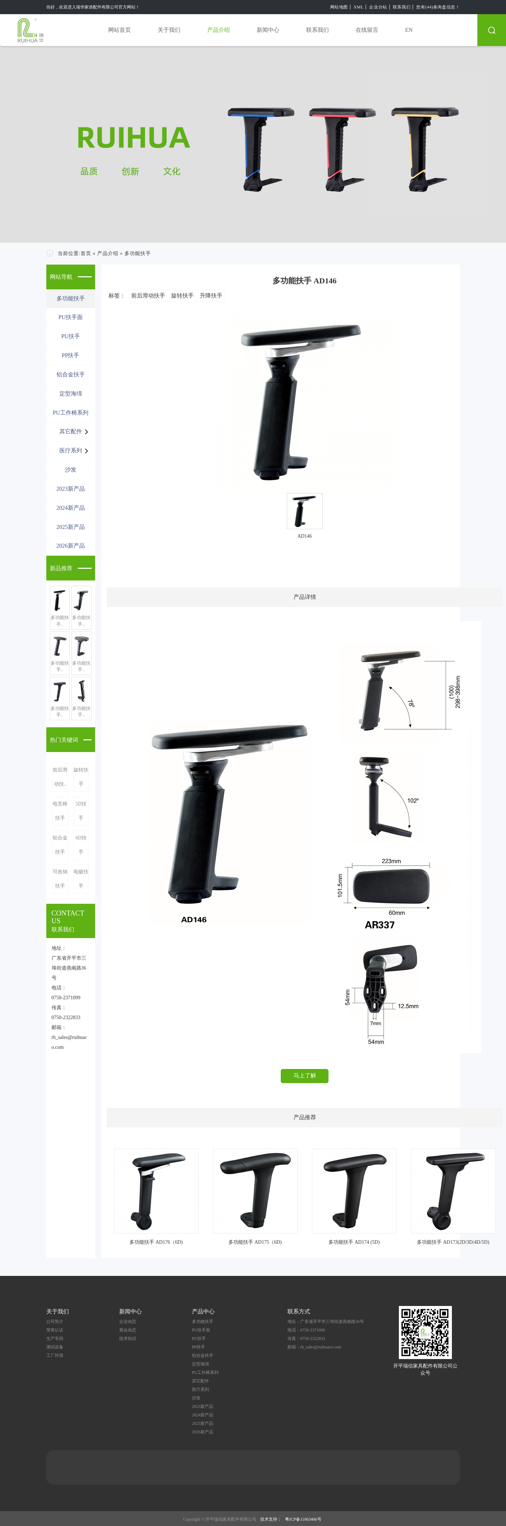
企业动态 (127, 1321)
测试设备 (54, 1347)
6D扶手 (80, 845)
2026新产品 (71, 546)
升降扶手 (211, 296)
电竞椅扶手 (60, 811)
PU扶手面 (70, 317)
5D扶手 (80, 811)
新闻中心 (268, 30)
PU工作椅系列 (70, 413)
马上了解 (304, 1076)
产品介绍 (218, 30)
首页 (86, 253)
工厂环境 (54, 1355)
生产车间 (54, 1338)
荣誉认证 (54, 1330)
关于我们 (169, 30)
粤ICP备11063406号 (303, 1519)
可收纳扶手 (60, 879)
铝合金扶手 (71, 374)
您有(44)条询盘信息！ (438, 7)
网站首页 (119, 30)
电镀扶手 (81, 879)
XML (358, 7)
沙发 (70, 470)
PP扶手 (71, 355)
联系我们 (402, 7)
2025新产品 (71, 527)
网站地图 (339, 7)
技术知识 (127, 1338)
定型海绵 (70, 394)
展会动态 (127, 1330)
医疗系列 (70, 450)
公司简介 (54, 1321)
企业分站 (378, 7)
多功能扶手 (137, 253)
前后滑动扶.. (60, 777)
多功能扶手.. (60, 620)
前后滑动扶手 (148, 296)
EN (409, 30)
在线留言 (367, 30)
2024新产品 (71, 508)
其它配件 (70, 431)
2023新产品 (71, 489)
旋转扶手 (81, 777)
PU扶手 (70, 336)
